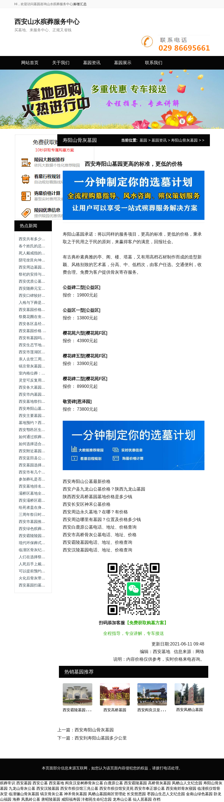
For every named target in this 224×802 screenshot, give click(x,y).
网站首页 (30, 62)
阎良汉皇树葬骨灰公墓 (84, 783)
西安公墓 (40, 783)
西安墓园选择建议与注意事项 (43, 465)
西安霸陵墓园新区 (78, 710)
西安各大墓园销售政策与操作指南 (47, 387)
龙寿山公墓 (122, 799)
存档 (156, 799)
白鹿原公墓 (113, 783)
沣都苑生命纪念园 (96, 799)
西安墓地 (56, 783)
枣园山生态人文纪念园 (166, 794)
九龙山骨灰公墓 (22, 788)
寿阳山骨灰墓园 (184, 140)
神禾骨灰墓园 (75, 794)
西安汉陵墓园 (47, 788)
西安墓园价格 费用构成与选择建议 (48, 331)
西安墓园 (23, 783)
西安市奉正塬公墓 (149, 788)
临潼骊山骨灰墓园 (24, 794)
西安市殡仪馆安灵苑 (116, 788)
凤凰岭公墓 (30, 799)
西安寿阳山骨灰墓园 (94, 730)
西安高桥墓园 (114, 710)
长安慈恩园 (136, 794)
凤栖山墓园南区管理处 (107, 794)
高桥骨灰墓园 (159, 783)
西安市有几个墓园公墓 (38, 472)
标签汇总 (80, 4)
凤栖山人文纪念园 (187, 783)
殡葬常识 (7, 783)
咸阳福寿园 (70, 799)
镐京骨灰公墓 (51, 794)
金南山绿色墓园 (199, 794)
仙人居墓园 (142, 799)
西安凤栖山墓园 (189, 709)
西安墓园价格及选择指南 (40, 309)
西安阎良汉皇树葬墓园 (156, 710)
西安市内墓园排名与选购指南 (43, 394)
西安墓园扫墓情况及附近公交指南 (47, 585)
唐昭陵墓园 (50, 799)
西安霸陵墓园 (135, 783)
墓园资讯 (159, 140)
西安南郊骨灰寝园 (181, 788)
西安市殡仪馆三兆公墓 (79, 788)
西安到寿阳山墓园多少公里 (101, 738)
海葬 (16, 799)
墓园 (143, 140)
